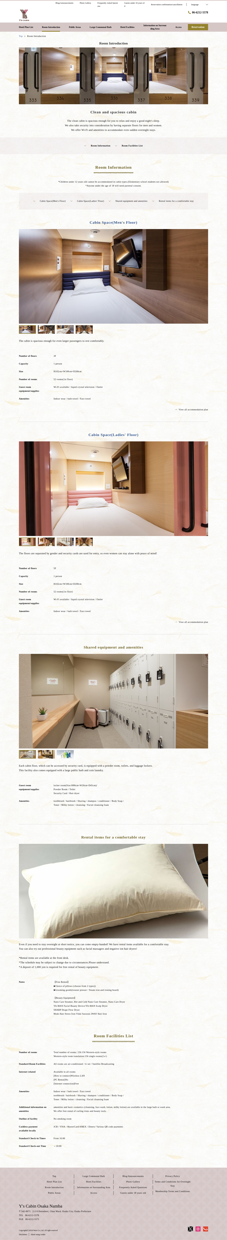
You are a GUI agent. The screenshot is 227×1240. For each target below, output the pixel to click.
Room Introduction (54, 1187)
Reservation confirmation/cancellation (166, 4)
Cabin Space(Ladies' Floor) (87, 201)
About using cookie (38, 1234)
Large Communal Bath (94, 1176)
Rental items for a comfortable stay (173, 201)
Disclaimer (23, 1234)
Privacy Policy (172, 1176)
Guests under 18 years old (133, 1193)
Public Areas (54, 1193)
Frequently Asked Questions (133, 1187)
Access (93, 1193)
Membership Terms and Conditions (172, 1191)
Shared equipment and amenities (128, 201)
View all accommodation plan (191, 409)
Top (54, 1176)
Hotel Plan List (54, 1182)
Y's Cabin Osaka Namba (40, 1206)
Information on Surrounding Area (93, 1187)
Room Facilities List (129, 146)
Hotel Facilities (93, 1182)
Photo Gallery (133, 1182)
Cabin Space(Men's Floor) (49, 201)
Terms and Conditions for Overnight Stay (172, 1184)
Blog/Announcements (133, 1176)
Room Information (97, 146)
